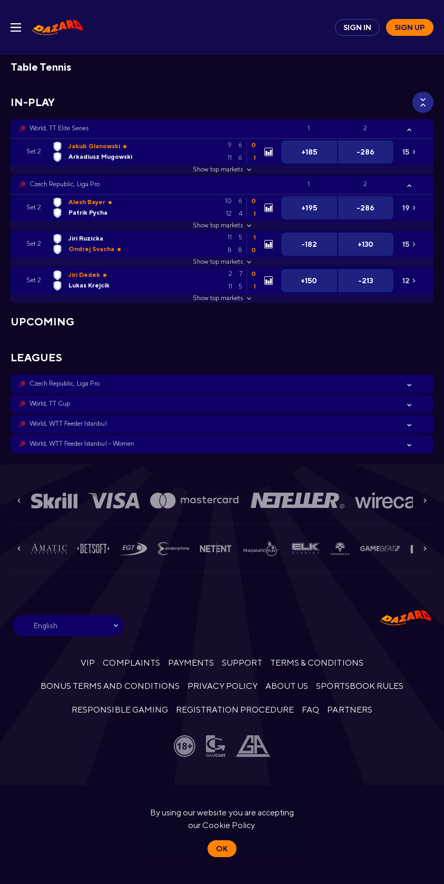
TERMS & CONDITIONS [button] (316, 663)
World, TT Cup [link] (49, 403)
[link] (57, 27)
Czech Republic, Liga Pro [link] (64, 184)
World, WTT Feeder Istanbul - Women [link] (81, 443)
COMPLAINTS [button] (131, 663)
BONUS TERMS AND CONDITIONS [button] (110, 686)
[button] (222, 128)
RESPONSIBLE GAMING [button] (119, 710)
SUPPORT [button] (242, 663)
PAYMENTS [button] (191, 663)
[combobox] (68, 625)
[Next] (425, 500)
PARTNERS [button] (349, 710)
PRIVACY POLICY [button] (223, 686)
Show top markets (222, 169)
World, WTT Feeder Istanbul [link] (68, 423)
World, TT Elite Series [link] (58, 128)
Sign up (409, 27)
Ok (222, 848)
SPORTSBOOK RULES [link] (359, 686)
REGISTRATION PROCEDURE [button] (235, 710)
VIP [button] (88, 663)
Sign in (357, 27)
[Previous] (19, 500)
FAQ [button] (310, 710)
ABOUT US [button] (286, 686)
